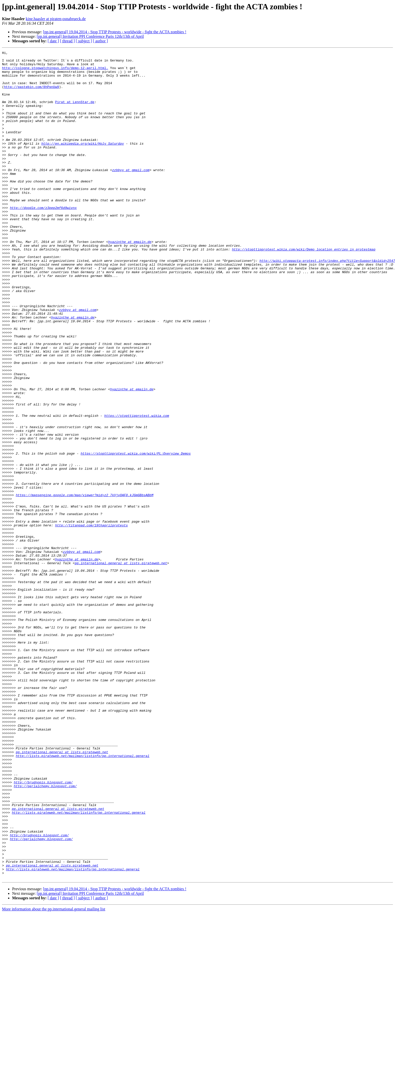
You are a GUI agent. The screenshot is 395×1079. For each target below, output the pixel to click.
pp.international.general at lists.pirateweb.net (121, 665)
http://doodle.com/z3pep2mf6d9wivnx (43, 239)
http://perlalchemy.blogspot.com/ (45, 933)
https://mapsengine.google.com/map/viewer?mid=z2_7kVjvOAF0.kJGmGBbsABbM (84, 584)
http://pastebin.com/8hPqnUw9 (31, 94)
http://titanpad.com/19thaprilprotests (91, 620)
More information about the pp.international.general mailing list (53, 1074)
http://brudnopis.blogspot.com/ (43, 929)
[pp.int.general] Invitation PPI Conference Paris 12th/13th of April (90, 36)
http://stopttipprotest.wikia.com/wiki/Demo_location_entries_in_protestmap (303, 289)
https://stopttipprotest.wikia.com (136, 489)
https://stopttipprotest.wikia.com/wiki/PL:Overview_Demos (136, 534)
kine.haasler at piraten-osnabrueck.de (56, 19)
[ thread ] (67, 41)
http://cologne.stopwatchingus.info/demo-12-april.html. (55, 71)
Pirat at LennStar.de (74, 112)
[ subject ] (84, 41)
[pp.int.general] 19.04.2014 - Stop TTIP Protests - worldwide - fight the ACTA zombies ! (114, 32)
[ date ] (53, 41)
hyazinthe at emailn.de (129, 280)
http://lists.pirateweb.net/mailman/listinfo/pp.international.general (82, 897)
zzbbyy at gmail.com (130, 194)
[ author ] (100, 41)
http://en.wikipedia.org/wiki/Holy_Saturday (82, 162)
